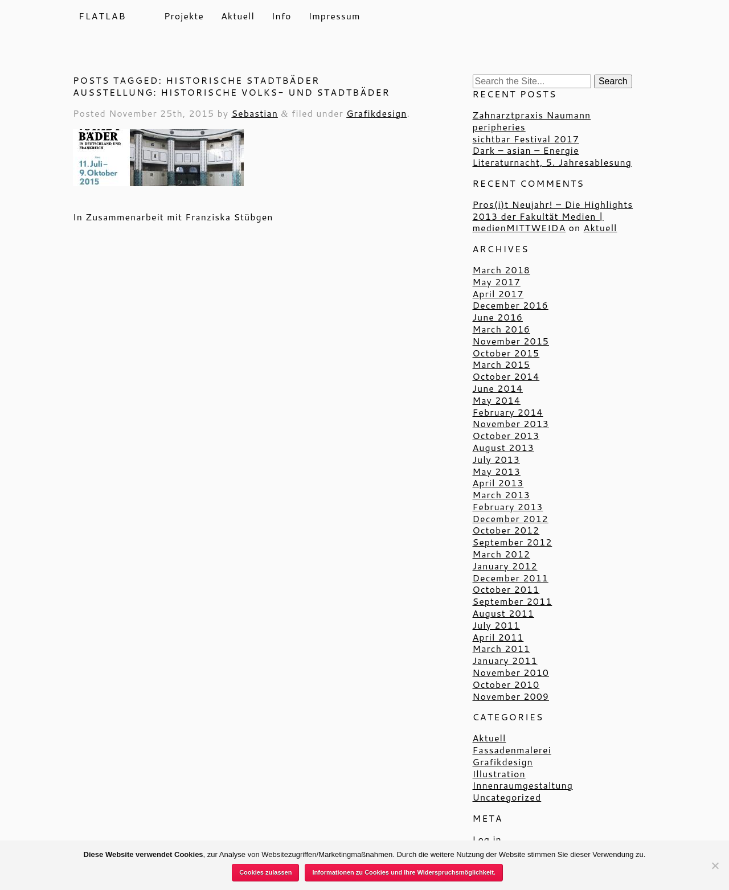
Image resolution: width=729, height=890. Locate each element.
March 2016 (501, 328)
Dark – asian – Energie (526, 150)
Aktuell (238, 16)
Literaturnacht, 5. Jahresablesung (552, 162)
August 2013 (503, 447)
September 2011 (512, 601)
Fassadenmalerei (512, 749)
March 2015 (501, 364)
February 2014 (508, 412)
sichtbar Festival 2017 (526, 138)
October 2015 (506, 352)
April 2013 (498, 482)
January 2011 (505, 660)
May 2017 (497, 281)
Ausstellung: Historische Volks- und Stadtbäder (231, 92)
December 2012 (510, 518)
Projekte (184, 16)
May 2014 (497, 400)
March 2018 (501, 269)
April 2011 (498, 636)
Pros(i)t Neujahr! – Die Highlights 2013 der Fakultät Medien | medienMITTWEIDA (553, 216)
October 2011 (506, 589)
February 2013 (508, 506)
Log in (487, 839)
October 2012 (506, 529)
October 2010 (506, 684)
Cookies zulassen (265, 872)
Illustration (499, 773)
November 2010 (511, 672)
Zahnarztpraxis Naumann (532, 114)
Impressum (335, 16)
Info (282, 16)
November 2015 (511, 340)
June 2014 (498, 388)
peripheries (499, 126)
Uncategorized (507, 796)
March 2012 (501, 553)
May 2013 (497, 471)
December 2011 (510, 577)
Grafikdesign (376, 113)
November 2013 (511, 423)
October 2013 (506, 435)
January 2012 (505, 565)
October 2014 (506, 376)
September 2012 (512, 541)
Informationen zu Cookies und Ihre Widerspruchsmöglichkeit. (403, 872)
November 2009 (511, 696)
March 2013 (501, 494)
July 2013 (496, 459)
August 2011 (503, 613)
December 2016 (510, 304)
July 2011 (496, 624)
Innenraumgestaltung (523, 784)
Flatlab (102, 15)
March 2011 (501, 648)
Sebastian (254, 113)
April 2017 (498, 293)
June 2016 (498, 316)
